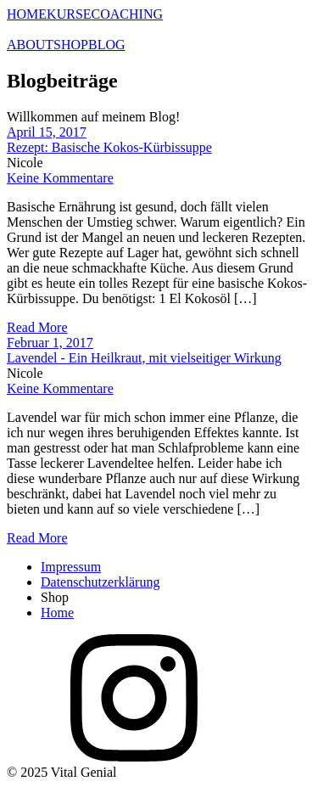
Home (57, 612)
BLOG (107, 44)
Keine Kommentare (60, 178)
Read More (37, 327)
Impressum (71, 566)
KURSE (69, 14)
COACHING (127, 14)
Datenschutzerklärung (100, 582)
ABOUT (30, 44)
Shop (55, 597)
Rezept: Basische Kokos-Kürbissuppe (109, 147)
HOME (27, 14)
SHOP (70, 44)
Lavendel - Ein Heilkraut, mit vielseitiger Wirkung (144, 358)
